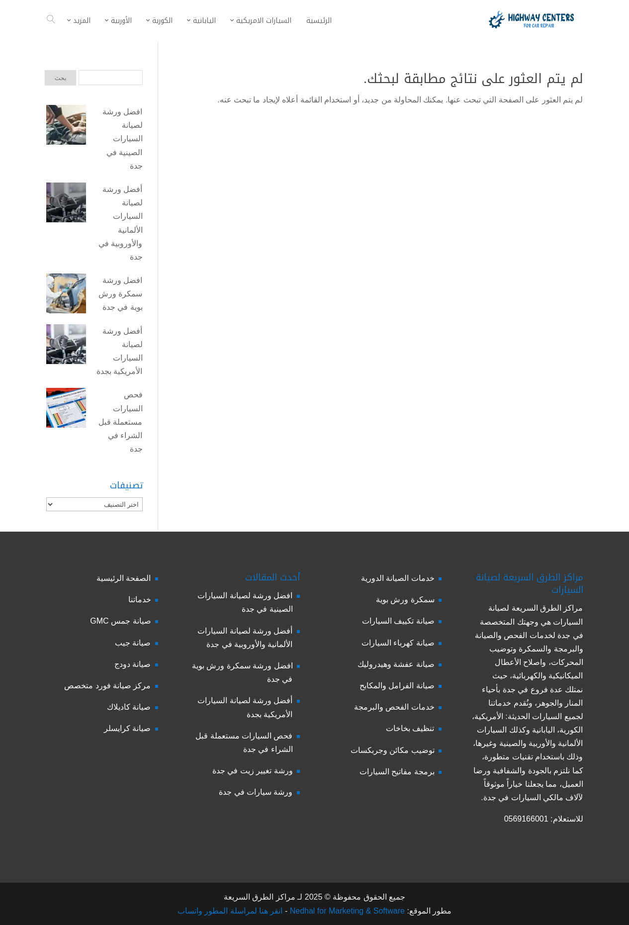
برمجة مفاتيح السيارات (397, 771)
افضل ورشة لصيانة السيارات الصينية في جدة (122, 138)
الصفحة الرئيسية (123, 578)
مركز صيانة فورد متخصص (107, 685)
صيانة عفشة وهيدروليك (396, 664)
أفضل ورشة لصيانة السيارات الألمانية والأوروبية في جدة (120, 223)
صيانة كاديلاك (129, 707)
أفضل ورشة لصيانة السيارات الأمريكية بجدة (119, 351)
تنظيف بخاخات (410, 728)
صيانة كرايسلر (127, 728)
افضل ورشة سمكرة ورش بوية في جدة (120, 293)
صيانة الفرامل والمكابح (397, 685)
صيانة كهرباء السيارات (398, 643)
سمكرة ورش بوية (405, 599)
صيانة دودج (132, 664)
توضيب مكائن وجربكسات (393, 750)
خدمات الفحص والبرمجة (394, 707)
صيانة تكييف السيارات (398, 621)
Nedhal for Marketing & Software (346, 911)
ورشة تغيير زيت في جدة (252, 770)
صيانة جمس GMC (120, 621)
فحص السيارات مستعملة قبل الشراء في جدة (120, 421)
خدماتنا (139, 599)
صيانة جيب (133, 643)
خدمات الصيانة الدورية (398, 578)
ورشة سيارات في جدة (255, 792)
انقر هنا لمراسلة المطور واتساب (230, 911)
